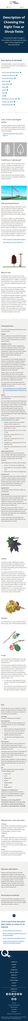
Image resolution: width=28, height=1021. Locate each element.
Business (14, 964)
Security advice (14, 972)
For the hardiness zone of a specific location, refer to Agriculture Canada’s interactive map (15, 390)
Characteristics (6, 84)
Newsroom (14, 975)
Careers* (14, 983)
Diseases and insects (7, 101)
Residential (14, 962)
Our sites (14, 985)
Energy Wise (14, 969)
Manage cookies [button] (14, 1007)
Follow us (14, 991)
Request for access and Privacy (14, 1013)
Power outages (14, 980)
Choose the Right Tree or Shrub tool (12, 930)
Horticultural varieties (7, 104)
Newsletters (14, 989)
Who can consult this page (14, 1018)
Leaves (4, 87)
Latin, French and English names (10, 72)
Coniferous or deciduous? (9, 75)
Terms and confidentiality (14, 1005)
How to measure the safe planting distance (14, 239)
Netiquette (14, 1011)
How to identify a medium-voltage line (13, 242)
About (14, 967)
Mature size (5, 81)
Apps (14, 996)
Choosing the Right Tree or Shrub (10, 419)
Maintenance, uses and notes (10, 98)
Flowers (4, 90)
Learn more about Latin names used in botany (13, 134)
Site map (14, 1003)
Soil (3, 95)
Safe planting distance (8, 78)
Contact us (14, 977)
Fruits (3, 93)
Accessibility (14, 1009)
